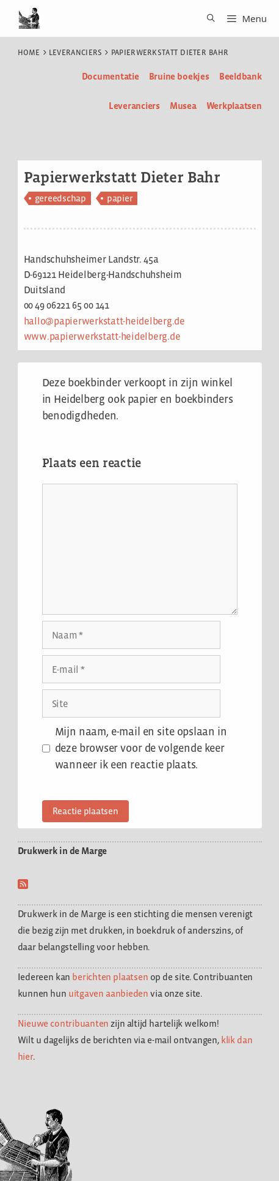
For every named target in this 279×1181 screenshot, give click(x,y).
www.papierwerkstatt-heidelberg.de (102, 336)
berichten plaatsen (110, 977)
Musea (183, 105)
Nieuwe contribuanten (63, 1023)
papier (120, 198)
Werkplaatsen (234, 105)
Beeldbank (240, 76)
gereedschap (60, 198)
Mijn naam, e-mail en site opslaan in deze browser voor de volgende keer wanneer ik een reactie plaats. (141, 748)
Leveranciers (76, 52)
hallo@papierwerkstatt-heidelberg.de (104, 321)
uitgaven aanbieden (108, 993)
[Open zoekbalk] (207, 18)
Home (29, 52)
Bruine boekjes (179, 76)
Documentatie (110, 76)
